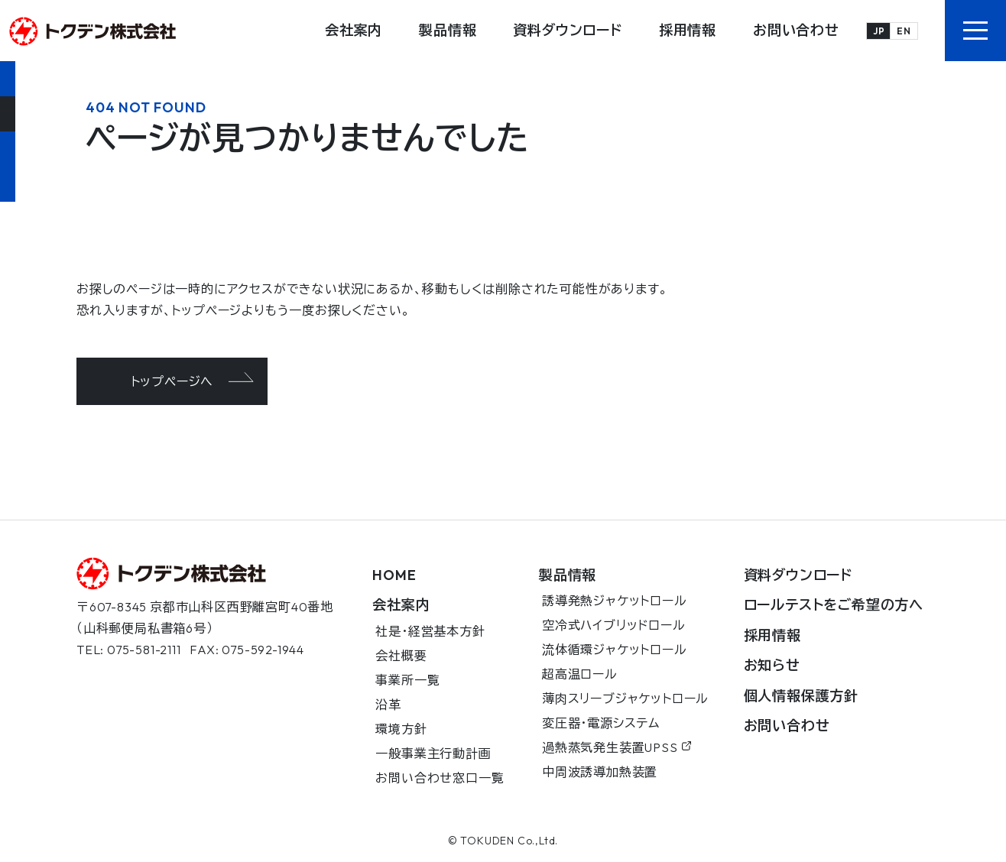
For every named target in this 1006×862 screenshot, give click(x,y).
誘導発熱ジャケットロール (614, 600)
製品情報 (447, 30)
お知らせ (772, 665)
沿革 (388, 704)
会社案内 (353, 30)
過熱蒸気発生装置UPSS (617, 747)
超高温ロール (580, 674)
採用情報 (687, 30)
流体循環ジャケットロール (614, 649)
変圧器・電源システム (601, 723)
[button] (975, 30)
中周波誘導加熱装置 (599, 771)
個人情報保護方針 (801, 696)
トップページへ (172, 381)
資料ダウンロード (567, 30)
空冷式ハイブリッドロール (614, 625)
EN (904, 31)
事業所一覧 (407, 680)
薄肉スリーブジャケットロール (625, 698)
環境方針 (401, 729)
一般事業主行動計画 (433, 753)
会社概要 (401, 655)
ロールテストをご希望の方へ (833, 605)
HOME (394, 575)
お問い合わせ (796, 30)
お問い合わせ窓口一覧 (439, 778)
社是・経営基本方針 (430, 631)
